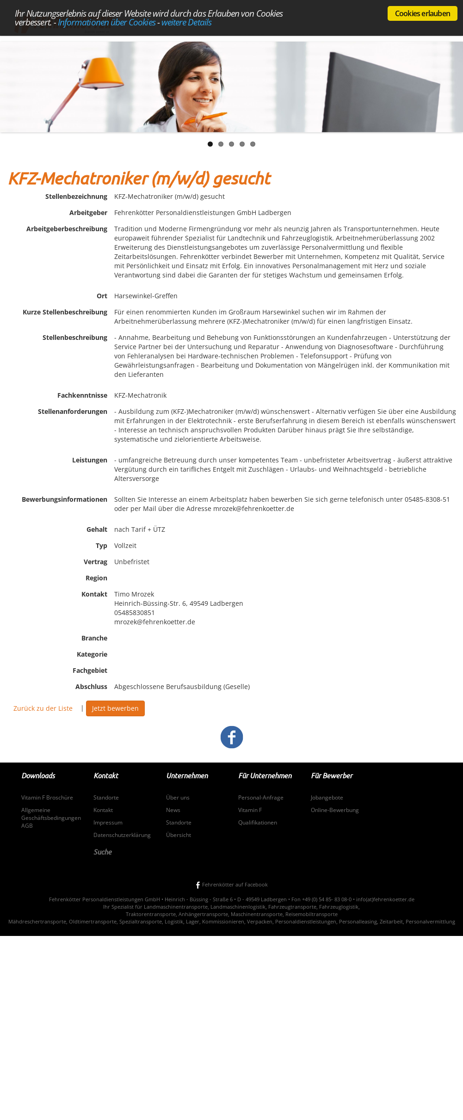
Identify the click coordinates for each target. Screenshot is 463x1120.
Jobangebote (327, 797)
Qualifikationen (257, 822)
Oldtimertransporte (93, 921)
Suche (102, 851)
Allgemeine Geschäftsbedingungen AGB (51, 818)
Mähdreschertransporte (37, 921)
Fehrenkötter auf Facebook (232, 884)
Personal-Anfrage (261, 797)
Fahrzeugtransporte (292, 906)
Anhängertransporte (203, 914)
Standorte (106, 797)
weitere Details (186, 22)
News (173, 810)
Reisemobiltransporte (311, 914)
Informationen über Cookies (106, 22)
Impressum (108, 822)
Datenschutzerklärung (122, 835)
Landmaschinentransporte (176, 906)
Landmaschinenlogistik (237, 906)
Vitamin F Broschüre (47, 797)
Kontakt (103, 810)
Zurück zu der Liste (43, 708)
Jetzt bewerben (115, 708)
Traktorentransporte (151, 914)
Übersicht (178, 835)
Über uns (178, 797)
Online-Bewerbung (335, 810)
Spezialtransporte (140, 921)
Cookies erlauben (422, 13)
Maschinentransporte (257, 914)
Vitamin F (250, 810)
